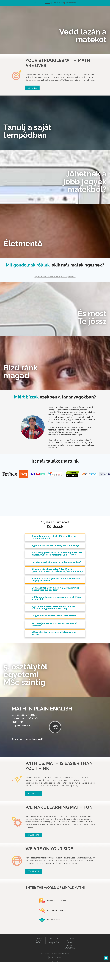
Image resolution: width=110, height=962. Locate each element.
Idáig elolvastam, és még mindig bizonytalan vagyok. (54, 633)
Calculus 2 (70, 944)
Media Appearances (53, 942)
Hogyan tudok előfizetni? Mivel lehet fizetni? (54, 615)
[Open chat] (106, 958)
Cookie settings (70, 3)
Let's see (32, 88)
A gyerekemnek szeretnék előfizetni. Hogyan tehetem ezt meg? (54, 537)
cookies (47, 3)
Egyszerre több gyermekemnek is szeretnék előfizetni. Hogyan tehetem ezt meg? (53, 607)
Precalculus (70, 941)
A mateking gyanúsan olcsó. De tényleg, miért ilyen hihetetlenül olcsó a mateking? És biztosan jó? (57, 553)
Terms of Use (48, 953)
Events (54, 944)
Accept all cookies (58, 3)
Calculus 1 (70, 942)
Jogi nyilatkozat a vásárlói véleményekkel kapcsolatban (55, 277)
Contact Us (38, 944)
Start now (33, 793)
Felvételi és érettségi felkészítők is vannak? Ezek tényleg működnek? (56, 579)
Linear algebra (22, 729)
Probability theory (70, 948)
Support (38, 941)
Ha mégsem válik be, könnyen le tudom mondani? (56, 562)
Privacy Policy (57, 953)
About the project (54, 941)
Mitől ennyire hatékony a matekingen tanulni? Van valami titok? (56, 598)
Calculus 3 (70, 945)
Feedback (38, 942)
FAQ (42, 953)
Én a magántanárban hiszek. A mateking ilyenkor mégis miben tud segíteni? (55, 589)
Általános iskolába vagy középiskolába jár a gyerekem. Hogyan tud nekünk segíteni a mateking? (57, 570)
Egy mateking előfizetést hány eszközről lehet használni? (54, 624)
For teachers (65, 953)
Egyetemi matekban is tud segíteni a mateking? (55, 545)
